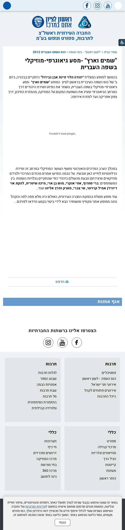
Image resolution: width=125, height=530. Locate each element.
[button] (118, 5)
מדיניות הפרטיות (35, 506)
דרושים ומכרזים (45, 453)
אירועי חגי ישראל (103, 384)
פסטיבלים (109, 372)
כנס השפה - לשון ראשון (99, 378)
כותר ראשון (108, 478)
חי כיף (52, 447)
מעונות (111, 470)
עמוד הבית (110, 52)
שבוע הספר (48, 378)
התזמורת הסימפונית (42, 402)
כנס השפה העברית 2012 (49, 52)
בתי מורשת (49, 464)
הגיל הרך (109, 458)
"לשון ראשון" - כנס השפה (85, 52)
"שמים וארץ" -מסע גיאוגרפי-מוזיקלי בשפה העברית (71, 64)
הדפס (60, 282)
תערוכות (50, 441)
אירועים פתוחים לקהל (100, 390)
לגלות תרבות (47, 372)
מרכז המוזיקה (46, 458)
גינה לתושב (49, 476)
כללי (112, 432)
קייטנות (110, 464)
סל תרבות (50, 396)
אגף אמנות (109, 301)
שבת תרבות (48, 390)
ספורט (111, 441)
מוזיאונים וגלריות (103, 453)
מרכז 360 (49, 470)
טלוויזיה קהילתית (44, 408)
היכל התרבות (106, 396)
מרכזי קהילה (107, 447)
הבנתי (62, 522)
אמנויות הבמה (47, 384)
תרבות (110, 364)
